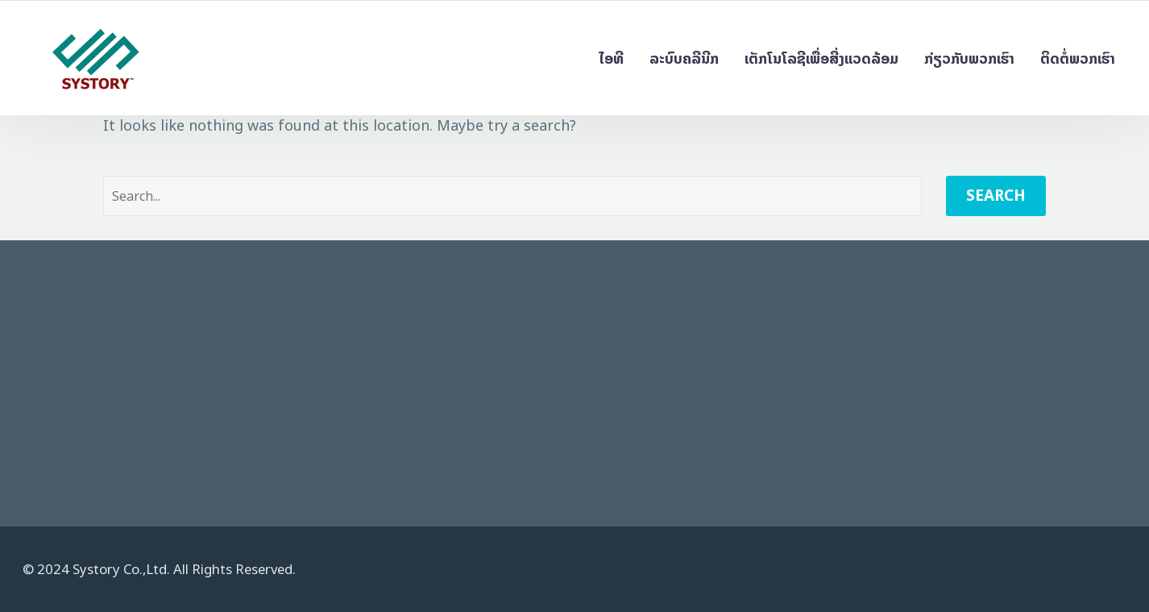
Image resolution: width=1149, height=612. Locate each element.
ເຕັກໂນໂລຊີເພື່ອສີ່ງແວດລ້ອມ (821, 58)
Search (996, 195)
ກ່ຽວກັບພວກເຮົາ (969, 58)
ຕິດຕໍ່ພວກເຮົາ (1077, 58)
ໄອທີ (611, 58)
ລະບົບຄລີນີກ (684, 58)
